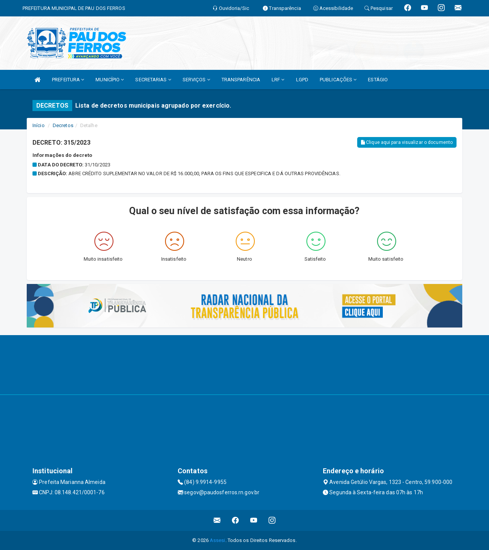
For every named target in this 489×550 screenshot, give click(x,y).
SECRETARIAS (153, 79)
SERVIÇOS (196, 79)
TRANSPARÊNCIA (241, 79)
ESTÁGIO (378, 79)
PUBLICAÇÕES (338, 79)
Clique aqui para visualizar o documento (407, 142)
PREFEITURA (68, 79)
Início (38, 125)
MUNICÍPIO (110, 79)
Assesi (217, 540)
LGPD (302, 79)
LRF (278, 79)
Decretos (63, 125)
